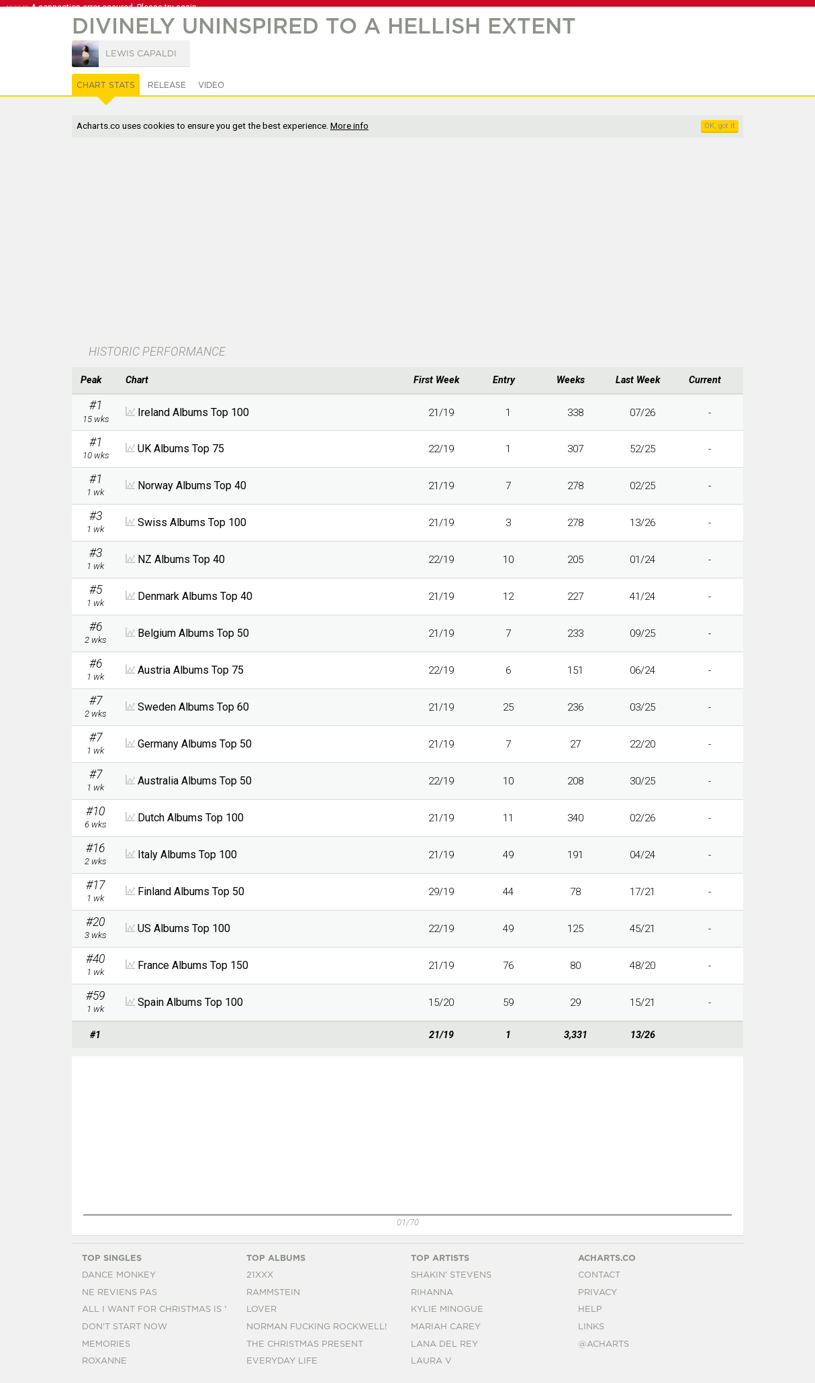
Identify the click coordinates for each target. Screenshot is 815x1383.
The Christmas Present (304, 1344)
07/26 (642, 413)
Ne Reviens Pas (119, 1292)
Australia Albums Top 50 (195, 780)
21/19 (441, 413)
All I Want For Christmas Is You (163, 1309)
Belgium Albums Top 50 (193, 633)
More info (349, 125)
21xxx (259, 1275)
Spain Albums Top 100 (190, 1002)
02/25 (642, 486)
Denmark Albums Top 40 (195, 596)
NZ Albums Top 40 (181, 559)
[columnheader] (95, 380)
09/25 (642, 633)
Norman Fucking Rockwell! (316, 1327)
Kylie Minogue (447, 1309)
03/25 (642, 707)
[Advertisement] (387, 242)
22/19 (441, 449)
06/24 (642, 670)
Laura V (431, 1361)
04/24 (642, 855)
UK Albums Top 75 (181, 448)
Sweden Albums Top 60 (193, 707)
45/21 (642, 929)
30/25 (642, 781)
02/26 (642, 818)
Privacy (597, 1292)
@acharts (603, 1344)
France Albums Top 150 (193, 965)
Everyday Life (282, 1361)
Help (590, 1309)
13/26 (642, 523)
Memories (106, 1344)
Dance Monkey (119, 1275)
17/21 (642, 892)
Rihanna (432, 1292)
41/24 (642, 597)
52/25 (642, 449)
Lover (261, 1309)
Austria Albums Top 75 (191, 670)
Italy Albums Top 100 (187, 854)
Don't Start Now (124, 1327)
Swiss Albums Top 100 (192, 522)
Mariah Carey (446, 1327)
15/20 (441, 1002)
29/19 (441, 892)
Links (591, 1327)
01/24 (642, 560)
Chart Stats (106, 85)
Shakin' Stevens (451, 1275)
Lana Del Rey (444, 1344)
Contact (599, 1275)
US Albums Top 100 (184, 928)
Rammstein (273, 1292)
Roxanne (104, 1361)
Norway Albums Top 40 (192, 485)
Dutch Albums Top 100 (191, 817)
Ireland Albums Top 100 (193, 412)
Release (167, 85)
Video (211, 85)
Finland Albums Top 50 (191, 891)
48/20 (642, 966)
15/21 (642, 1002)
